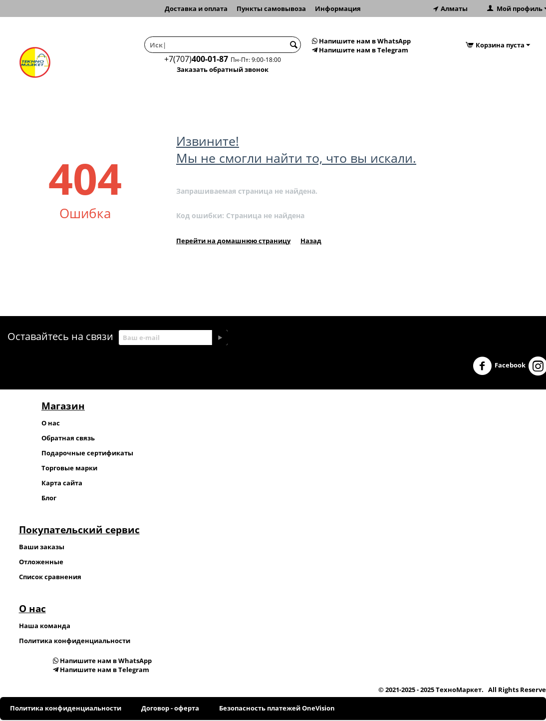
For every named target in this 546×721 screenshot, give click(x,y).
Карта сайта (61, 482)
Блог (48, 497)
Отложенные (41, 561)
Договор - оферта (170, 708)
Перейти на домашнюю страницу (233, 240)
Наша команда (44, 625)
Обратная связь (68, 437)
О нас (50, 422)
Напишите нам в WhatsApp (361, 40)
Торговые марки (69, 467)
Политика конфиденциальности (74, 640)
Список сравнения (50, 576)
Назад (310, 240)
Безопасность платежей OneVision (277, 708)
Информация (338, 8)
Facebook (499, 366)
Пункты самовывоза (271, 8)
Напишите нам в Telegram (360, 49)
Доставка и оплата (196, 8)
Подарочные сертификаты (87, 452)
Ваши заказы (41, 546)
